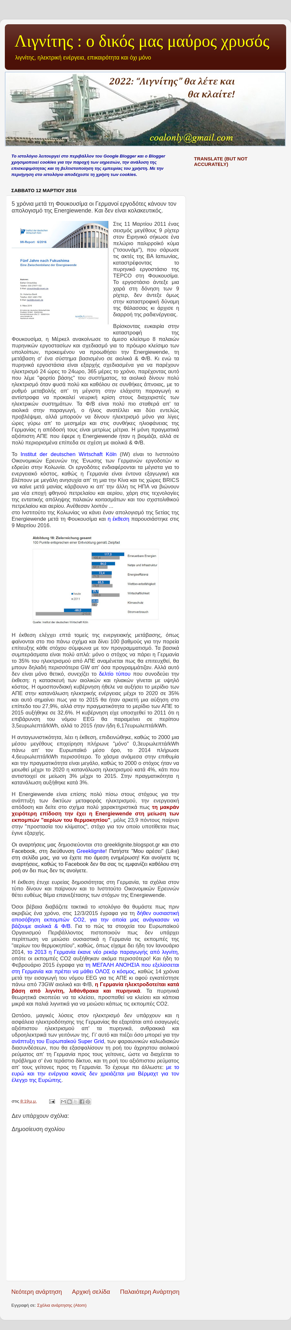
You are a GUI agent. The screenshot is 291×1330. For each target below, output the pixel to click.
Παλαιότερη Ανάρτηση (149, 1291)
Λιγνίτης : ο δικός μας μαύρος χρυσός (142, 41)
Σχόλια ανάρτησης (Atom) (62, 1305)
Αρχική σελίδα (91, 1291)
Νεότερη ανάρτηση (36, 1291)
